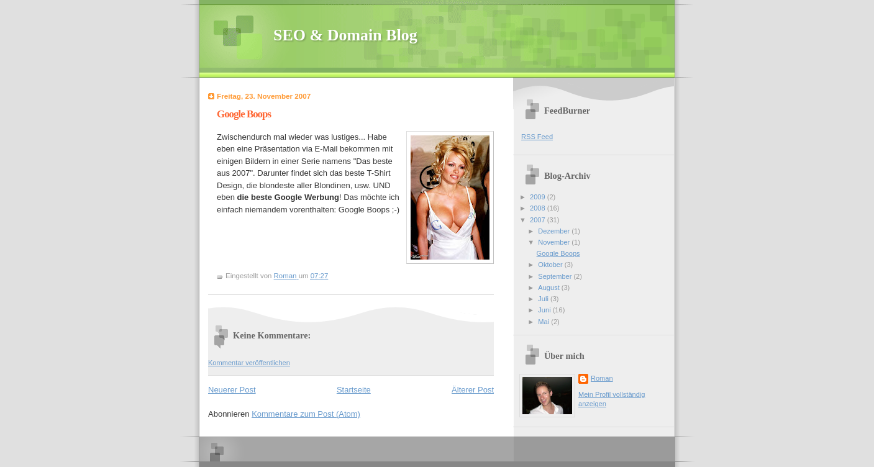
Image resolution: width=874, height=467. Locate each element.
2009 (538, 197)
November (554, 242)
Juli (544, 298)
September (555, 276)
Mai (544, 321)
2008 (538, 208)
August (549, 287)
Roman (602, 378)
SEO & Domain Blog (345, 35)
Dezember (554, 231)
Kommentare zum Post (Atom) (306, 414)
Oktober (551, 264)
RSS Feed (537, 136)
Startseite (354, 389)
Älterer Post (473, 389)
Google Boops (558, 253)
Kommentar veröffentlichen (249, 362)
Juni (545, 310)
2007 (538, 220)
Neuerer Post (232, 389)
